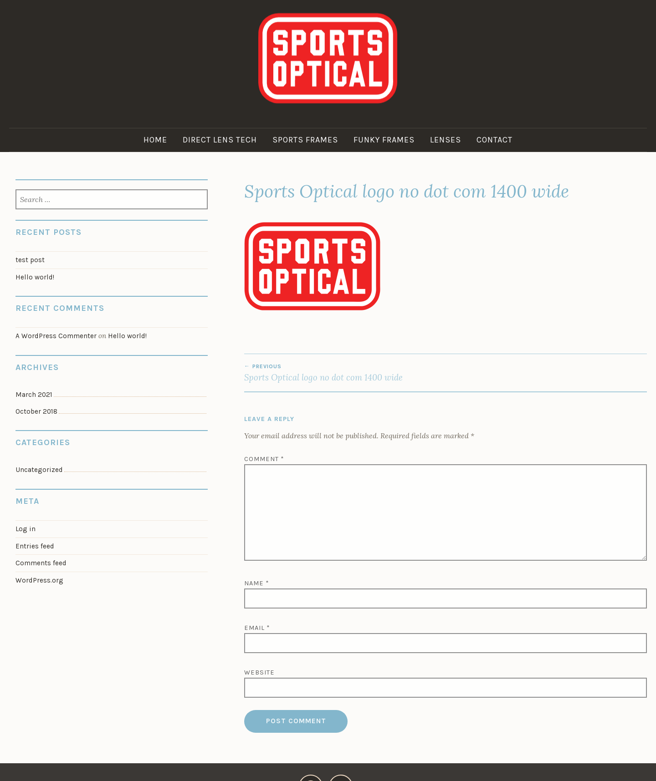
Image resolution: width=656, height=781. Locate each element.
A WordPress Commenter (56, 336)
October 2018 (36, 411)
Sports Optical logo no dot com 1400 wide (345, 372)
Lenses (445, 140)
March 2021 (33, 394)
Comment (264, 459)
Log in (25, 529)
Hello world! (34, 277)
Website (259, 672)
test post (30, 260)
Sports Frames (305, 140)
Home (155, 140)
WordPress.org (39, 580)
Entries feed (34, 546)
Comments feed (41, 563)
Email (257, 628)
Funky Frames (384, 140)
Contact (494, 140)
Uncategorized (39, 470)
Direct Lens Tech (220, 140)
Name (256, 583)
